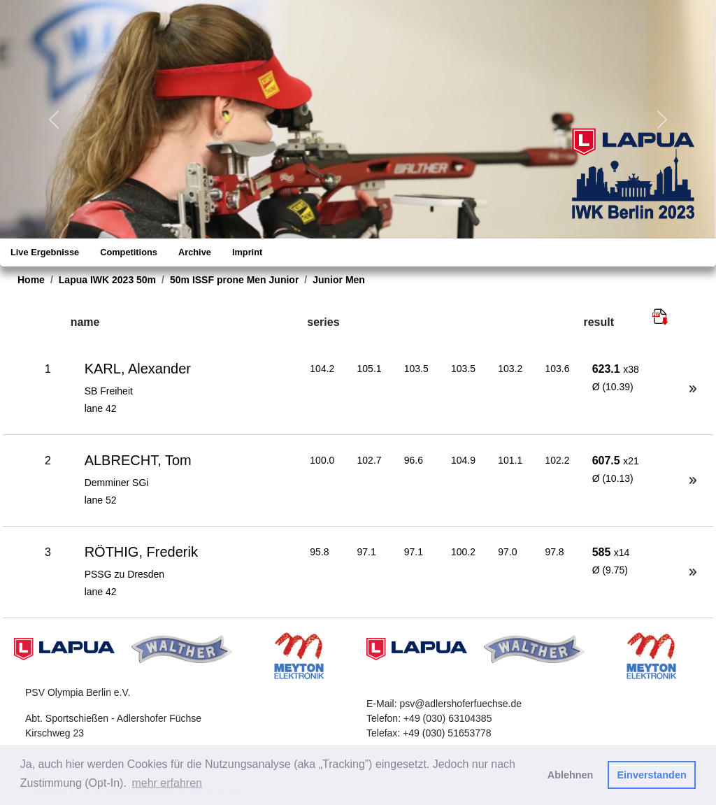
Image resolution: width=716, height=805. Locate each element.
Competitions (128, 252)
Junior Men (339, 279)
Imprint (247, 252)
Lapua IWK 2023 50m (107, 279)
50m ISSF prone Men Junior (234, 279)
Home (31, 279)
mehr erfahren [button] (166, 783)
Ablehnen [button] (570, 775)
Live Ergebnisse (44, 252)
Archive (194, 252)
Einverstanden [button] (652, 775)
